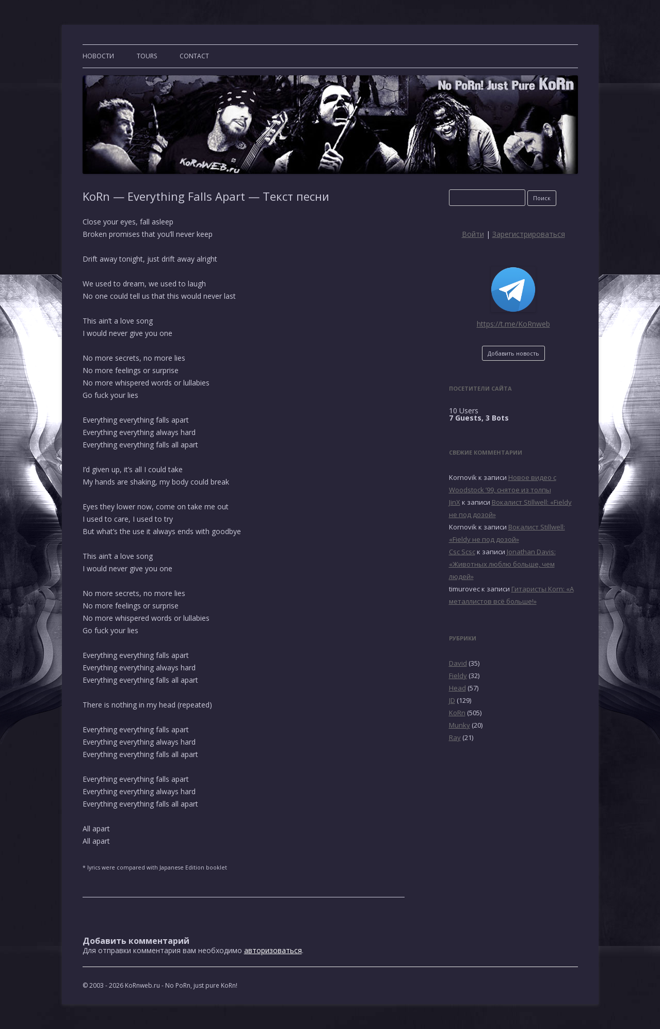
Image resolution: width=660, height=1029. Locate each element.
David (458, 663)
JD (452, 700)
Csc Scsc (462, 551)
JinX (454, 502)
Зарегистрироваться (528, 234)
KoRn (457, 712)
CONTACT (194, 56)
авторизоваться (273, 950)
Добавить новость (513, 353)
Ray (455, 737)
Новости (98, 56)
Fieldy (458, 675)
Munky (459, 725)
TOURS (147, 56)
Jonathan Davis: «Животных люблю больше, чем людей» (502, 564)
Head (457, 688)
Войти (473, 234)
